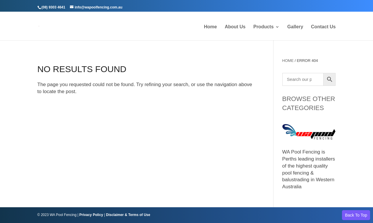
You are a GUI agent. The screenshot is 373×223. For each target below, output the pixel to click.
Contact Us (323, 27)
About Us (235, 27)
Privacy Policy (91, 215)
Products (263, 27)
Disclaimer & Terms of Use (128, 215)
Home (210, 27)
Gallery (295, 27)
